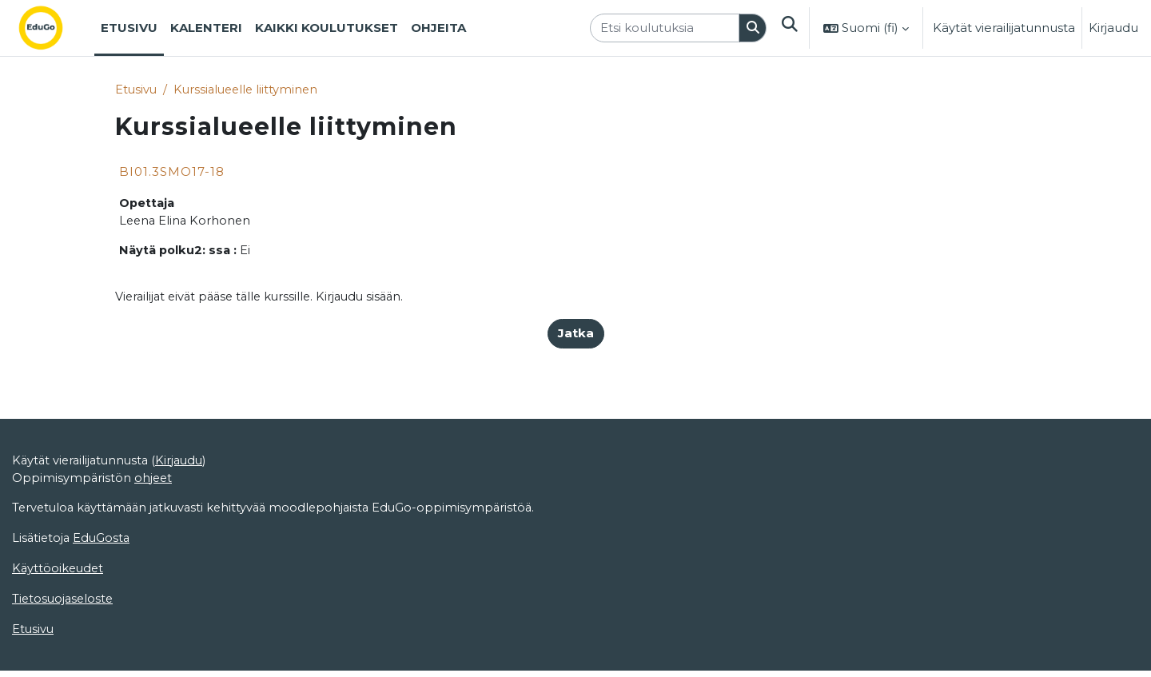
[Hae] (752, 28)
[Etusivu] (53, 28)
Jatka (576, 336)
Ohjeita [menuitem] (438, 27)
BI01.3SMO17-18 (172, 172)
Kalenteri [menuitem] (206, 27)
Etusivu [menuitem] (129, 27)
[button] (789, 28)
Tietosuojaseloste (64, 660)
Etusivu (136, 90)
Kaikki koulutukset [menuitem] (326, 27)
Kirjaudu (1113, 27)
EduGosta (104, 599)
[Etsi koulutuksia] (664, 28)
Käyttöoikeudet (59, 630)
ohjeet (154, 537)
